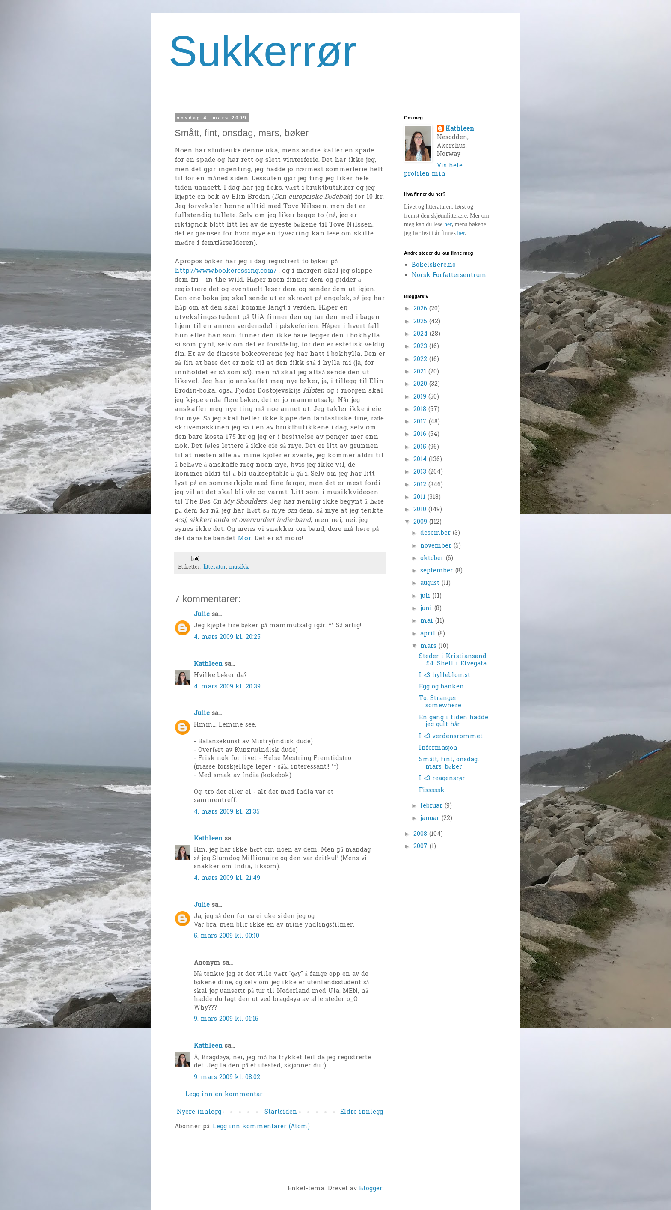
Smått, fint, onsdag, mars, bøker (449, 763)
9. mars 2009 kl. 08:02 (227, 1077)
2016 (420, 434)
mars (429, 646)
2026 (421, 308)
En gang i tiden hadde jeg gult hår (453, 721)
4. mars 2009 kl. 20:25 (227, 637)
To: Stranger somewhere (440, 702)
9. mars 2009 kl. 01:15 (226, 1019)
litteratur (214, 567)
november (437, 546)
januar (431, 818)
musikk (239, 567)
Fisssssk (432, 790)
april (429, 633)
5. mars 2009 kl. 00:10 (226, 936)
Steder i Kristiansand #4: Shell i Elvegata (453, 660)
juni (427, 608)
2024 (421, 334)
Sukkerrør (262, 51)
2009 (421, 522)
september (437, 570)
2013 (420, 472)
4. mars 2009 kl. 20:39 (227, 686)
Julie (202, 614)
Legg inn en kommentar (224, 1094)
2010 (420, 509)
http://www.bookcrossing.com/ (225, 271)
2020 (421, 384)
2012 (420, 484)
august (431, 583)
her (447, 224)
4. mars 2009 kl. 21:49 (227, 878)
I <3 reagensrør (442, 778)
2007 (421, 846)
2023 (421, 346)
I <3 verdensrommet (451, 736)
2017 (421, 421)
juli (426, 596)
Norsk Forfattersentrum (449, 275)
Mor (244, 539)
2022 (421, 359)
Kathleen (208, 664)
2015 (420, 447)
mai (427, 621)
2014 (421, 459)
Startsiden (280, 1112)
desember (436, 533)
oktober (433, 558)
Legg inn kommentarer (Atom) (261, 1126)
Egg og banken (441, 686)
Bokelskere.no (434, 265)
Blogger (371, 1188)
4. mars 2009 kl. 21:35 (227, 812)
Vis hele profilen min (433, 170)
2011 (420, 497)
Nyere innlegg (199, 1112)
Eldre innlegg (361, 1112)
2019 (420, 397)
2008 (421, 834)
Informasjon (438, 748)
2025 (421, 321)
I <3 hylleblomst (444, 675)
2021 (420, 371)
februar (432, 806)
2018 (420, 409)
